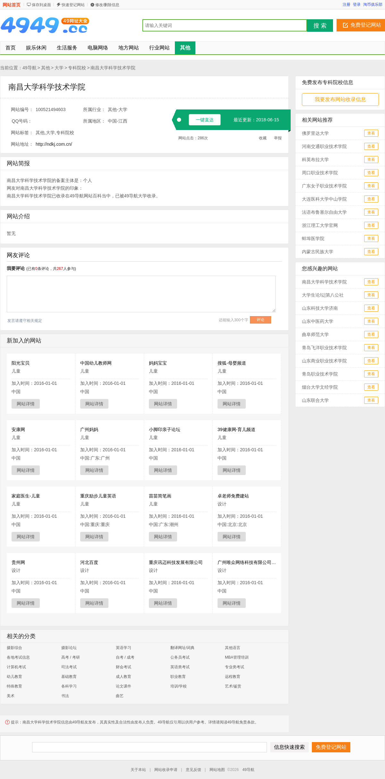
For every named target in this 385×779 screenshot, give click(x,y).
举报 (278, 138)
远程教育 (232, 676)
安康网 (18, 429)
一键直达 (205, 119)
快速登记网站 (73, 5)
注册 (346, 4)
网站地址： (22, 144)
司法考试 (69, 667)
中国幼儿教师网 (96, 363)
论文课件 (123, 686)
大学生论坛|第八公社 (323, 295)
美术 (10, 696)
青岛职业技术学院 (320, 374)
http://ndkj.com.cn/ (54, 144)
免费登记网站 (365, 25)
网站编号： (22, 109)
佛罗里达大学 (315, 133)
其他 (45, 67)
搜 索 (320, 25)
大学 (59, 67)
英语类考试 (180, 667)
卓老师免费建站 (233, 495)
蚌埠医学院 (313, 238)
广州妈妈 (89, 429)
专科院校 (77, 67)
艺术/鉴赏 (233, 686)
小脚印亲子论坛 (164, 429)
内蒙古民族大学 (317, 251)
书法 (65, 696)
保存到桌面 (41, 5)
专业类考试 (234, 667)
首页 (10, 47)
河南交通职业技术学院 (324, 146)
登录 (357, 4)
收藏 (263, 138)
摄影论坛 (69, 647)
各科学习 (69, 686)
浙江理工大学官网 (320, 225)
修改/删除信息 (107, 5)
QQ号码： (22, 121)
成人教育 (123, 676)
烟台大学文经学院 (320, 387)
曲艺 (120, 696)
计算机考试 (16, 667)
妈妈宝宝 (158, 363)
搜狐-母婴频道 (232, 363)
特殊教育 (14, 686)
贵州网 (18, 562)
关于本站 (138, 769)
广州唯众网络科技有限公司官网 (249, 562)
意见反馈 (193, 769)
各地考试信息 (18, 657)
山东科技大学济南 (320, 308)
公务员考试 (180, 657)
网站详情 (26, 403)
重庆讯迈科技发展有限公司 (176, 562)
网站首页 (12, 4)
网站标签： (22, 132)
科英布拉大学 (315, 159)
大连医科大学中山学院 (324, 199)
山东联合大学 (315, 400)
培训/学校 (178, 686)
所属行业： (94, 109)
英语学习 (123, 647)
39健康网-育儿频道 (236, 429)
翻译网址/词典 (182, 647)
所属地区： (94, 121)
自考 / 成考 (125, 657)
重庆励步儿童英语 (98, 495)
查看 (371, 133)
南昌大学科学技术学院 (112, 67)
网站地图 (217, 769)
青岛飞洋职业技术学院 (324, 347)
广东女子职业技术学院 (324, 185)
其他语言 (232, 647)
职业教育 (178, 676)
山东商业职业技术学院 (324, 360)
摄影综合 (14, 647)
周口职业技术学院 (320, 172)
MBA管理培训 (237, 657)
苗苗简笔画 (160, 495)
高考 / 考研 (70, 657)
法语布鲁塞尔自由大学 (324, 212)
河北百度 (89, 562)
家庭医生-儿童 (26, 495)
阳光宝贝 (21, 363)
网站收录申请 (165, 769)
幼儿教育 (14, 676)
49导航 (29, 67)
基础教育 (69, 676)
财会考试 (123, 667)
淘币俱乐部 (372, 4)
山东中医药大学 (317, 321)
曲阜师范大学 (315, 334)
